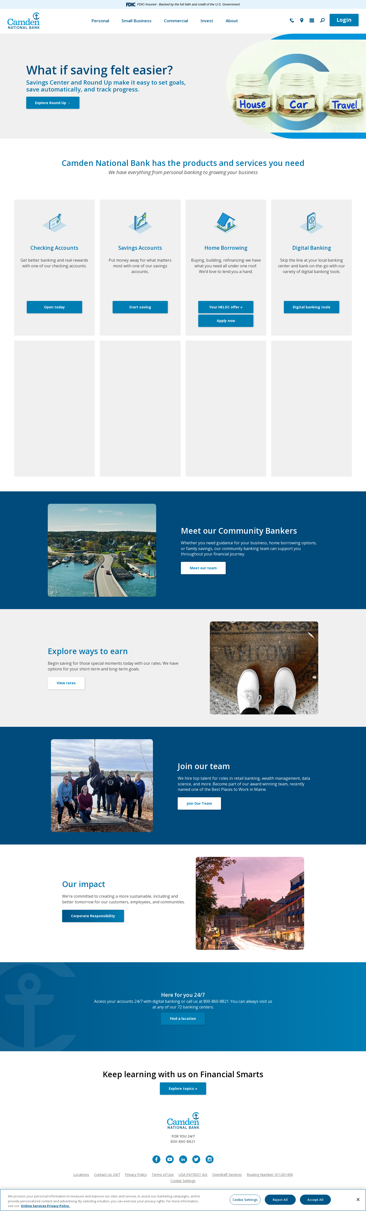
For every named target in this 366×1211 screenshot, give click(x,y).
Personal (100, 20)
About (232, 20)
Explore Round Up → (53, 102)
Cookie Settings (183, 1180)
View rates (66, 683)
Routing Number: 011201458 (270, 1174)
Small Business (136, 20)
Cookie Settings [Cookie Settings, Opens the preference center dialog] (245, 1199)
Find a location (183, 1018)
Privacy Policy (136, 1174)
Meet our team (203, 568)
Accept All (315, 1199)
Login (344, 19)
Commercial (176, 20)
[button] (322, 20)
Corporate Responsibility (93, 916)
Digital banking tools (311, 307)
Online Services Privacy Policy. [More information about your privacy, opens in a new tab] (45, 1206)
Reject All (280, 1199)
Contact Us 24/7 (107, 1174)
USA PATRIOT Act (193, 1174)
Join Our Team (199, 803)
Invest (206, 20)
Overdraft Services (227, 1174)
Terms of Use (163, 1174)
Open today (54, 307)
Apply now (226, 320)
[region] (183, 1200)
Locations (81, 1174)
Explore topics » (183, 1088)
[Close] (358, 1199)
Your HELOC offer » (226, 307)
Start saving (140, 307)
